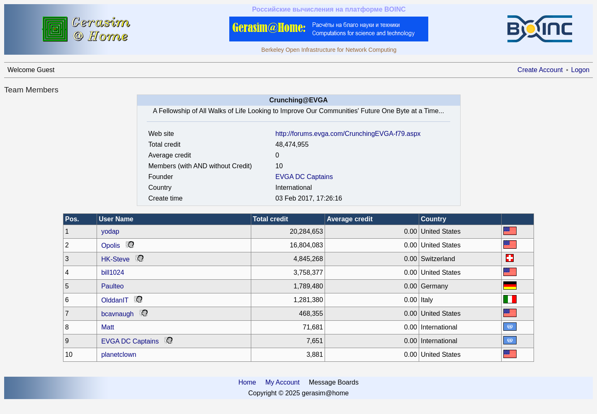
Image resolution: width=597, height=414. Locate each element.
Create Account (540, 69)
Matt (107, 327)
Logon (580, 69)
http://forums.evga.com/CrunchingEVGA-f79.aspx (347, 133)
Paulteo (112, 286)
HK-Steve (115, 259)
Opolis (110, 245)
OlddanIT (115, 300)
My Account (282, 382)
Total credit (270, 219)
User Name (116, 219)
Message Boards (334, 382)
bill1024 (112, 272)
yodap (110, 231)
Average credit (350, 219)
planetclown (118, 354)
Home (247, 382)
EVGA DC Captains (304, 176)
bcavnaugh (117, 313)
